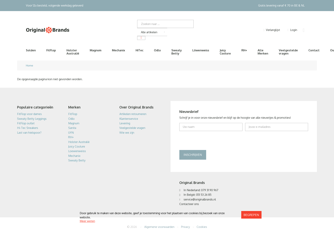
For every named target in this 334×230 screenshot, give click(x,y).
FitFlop (51, 50)
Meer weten (87, 221)
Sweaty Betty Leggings (32, 118)
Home (29, 65)
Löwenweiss (200, 50)
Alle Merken (263, 52)
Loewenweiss (77, 151)
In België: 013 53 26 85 (197, 194)
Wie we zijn (126, 132)
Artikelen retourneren (132, 114)
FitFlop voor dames (29, 114)
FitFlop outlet (26, 123)
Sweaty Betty (176, 52)
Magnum (95, 50)
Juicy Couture (225, 52)
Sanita (72, 128)
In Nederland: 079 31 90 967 (201, 190)
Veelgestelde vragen (288, 52)
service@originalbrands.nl (200, 199)
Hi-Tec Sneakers (27, 128)
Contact (314, 50)
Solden (31, 50)
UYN (71, 132)
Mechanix (118, 50)
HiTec (139, 50)
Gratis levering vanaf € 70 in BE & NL (281, 5)
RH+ (244, 50)
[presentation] (206, 140)
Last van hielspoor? (29, 132)
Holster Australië (72, 52)
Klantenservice (128, 118)
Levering (124, 123)
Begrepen (251, 215)
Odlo (157, 50)
